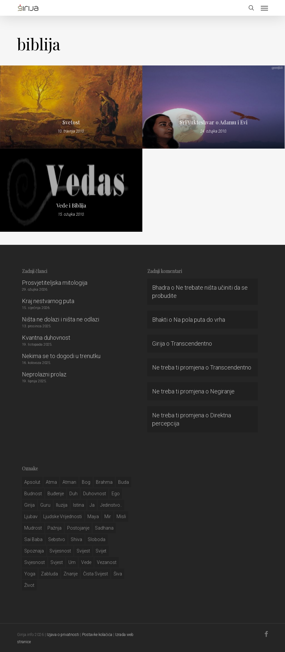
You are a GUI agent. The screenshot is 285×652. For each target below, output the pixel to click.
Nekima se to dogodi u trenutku (61, 356)
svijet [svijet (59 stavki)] (101, 550)
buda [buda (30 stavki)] (123, 482)
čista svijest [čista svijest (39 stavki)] (95, 573)
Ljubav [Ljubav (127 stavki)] (31, 516)
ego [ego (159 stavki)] (116, 493)
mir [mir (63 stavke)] (107, 516)
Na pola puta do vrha (199, 319)
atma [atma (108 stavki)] (51, 482)
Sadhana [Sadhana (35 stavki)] (104, 528)
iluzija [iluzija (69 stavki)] (61, 505)
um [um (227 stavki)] (72, 562)
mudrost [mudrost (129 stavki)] (33, 528)
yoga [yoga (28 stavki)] (29, 573)
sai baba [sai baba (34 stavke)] (33, 539)
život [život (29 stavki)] (29, 585)
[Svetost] (71, 107)
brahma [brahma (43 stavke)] (104, 482)
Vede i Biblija (71, 205)
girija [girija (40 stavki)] (29, 505)
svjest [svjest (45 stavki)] (56, 562)
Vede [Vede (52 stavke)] (86, 562)
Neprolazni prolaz (44, 374)
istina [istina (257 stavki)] (78, 505)
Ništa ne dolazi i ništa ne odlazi (60, 319)
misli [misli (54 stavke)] (121, 516)
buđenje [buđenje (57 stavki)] (55, 493)
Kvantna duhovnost (46, 337)
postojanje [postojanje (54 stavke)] (78, 528)
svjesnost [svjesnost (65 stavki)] (34, 562)
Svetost (71, 122)
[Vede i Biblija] (71, 190)
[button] (264, 8)
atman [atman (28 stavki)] (69, 482)
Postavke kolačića (97, 634)
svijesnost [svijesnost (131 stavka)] (60, 550)
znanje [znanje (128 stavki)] (70, 573)
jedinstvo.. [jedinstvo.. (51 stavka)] (111, 505)
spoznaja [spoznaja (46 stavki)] (34, 550)
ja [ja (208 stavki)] (92, 505)
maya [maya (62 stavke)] (93, 516)
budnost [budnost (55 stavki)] (33, 493)
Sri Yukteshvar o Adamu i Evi (213, 122)
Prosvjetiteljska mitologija (54, 282)
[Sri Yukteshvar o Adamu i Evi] (213, 107)
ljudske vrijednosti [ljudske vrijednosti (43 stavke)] (62, 516)
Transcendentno (191, 343)
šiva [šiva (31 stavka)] (118, 573)
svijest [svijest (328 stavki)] (83, 550)
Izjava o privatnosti (63, 634)
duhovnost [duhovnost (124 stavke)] (94, 493)
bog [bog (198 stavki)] (86, 482)
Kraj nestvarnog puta (48, 301)
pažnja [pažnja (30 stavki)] (54, 528)
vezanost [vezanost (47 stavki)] (106, 562)
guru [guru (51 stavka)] (45, 505)
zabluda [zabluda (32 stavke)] (49, 573)
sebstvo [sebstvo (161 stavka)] (56, 539)
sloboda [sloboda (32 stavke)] (96, 539)
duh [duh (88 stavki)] (73, 493)
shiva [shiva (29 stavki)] (76, 539)
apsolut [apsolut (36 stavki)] (32, 482)
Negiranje (222, 391)
